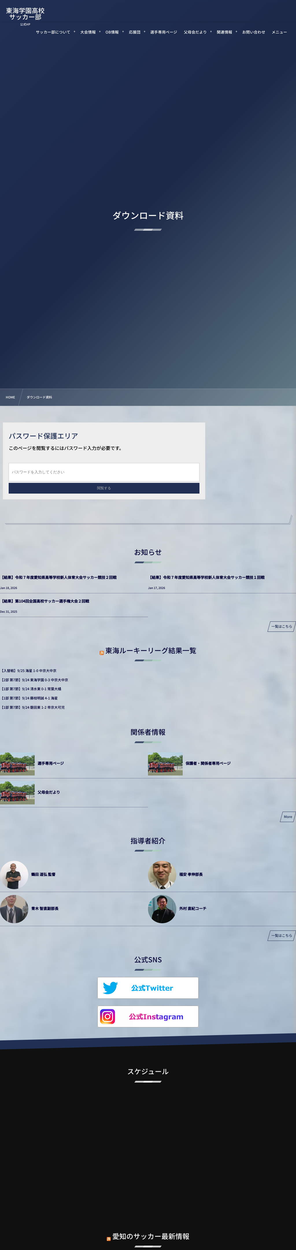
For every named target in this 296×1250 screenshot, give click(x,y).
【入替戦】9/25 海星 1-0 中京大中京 (28, 670)
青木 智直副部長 (44, 908)
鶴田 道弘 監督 (43, 874)
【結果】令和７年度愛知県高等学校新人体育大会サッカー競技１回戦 (206, 577)
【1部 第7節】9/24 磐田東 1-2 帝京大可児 (32, 707)
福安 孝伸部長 (191, 874)
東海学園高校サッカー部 (25, 13)
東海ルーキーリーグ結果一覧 (150, 650)
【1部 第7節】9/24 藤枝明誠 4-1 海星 (29, 698)
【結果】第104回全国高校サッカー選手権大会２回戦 (44, 601)
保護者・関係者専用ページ (208, 763)
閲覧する (104, 488)
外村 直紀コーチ (192, 908)
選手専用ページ (51, 763)
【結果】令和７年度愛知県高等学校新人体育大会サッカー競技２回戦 (58, 577)
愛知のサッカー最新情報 (151, 1232)
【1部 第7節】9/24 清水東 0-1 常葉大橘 (30, 688)
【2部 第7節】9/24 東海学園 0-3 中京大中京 (34, 679)
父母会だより (49, 792)
